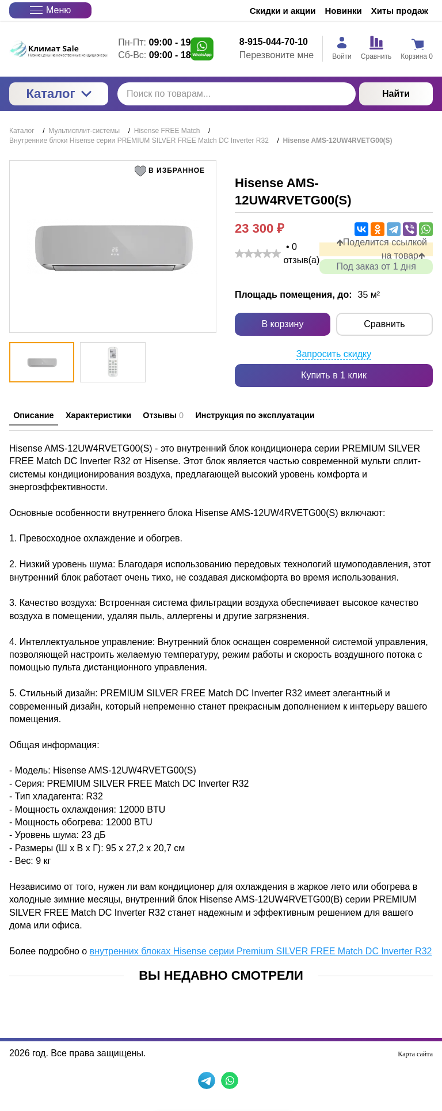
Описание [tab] (40, 415)
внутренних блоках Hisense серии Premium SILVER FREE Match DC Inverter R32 (261, 948)
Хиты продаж (399, 11)
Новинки (343, 11)
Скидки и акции (283, 11)
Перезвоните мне (276, 55)
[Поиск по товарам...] (236, 93)
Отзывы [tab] (207, 415)
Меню (50, 10)
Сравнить (384, 324)
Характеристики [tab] (124, 415)
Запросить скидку (334, 354)
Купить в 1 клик (334, 375)
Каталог (58, 93)
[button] (172, 171)
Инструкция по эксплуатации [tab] (320, 415)
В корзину (282, 324)
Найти (396, 93)
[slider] (258, 253)
